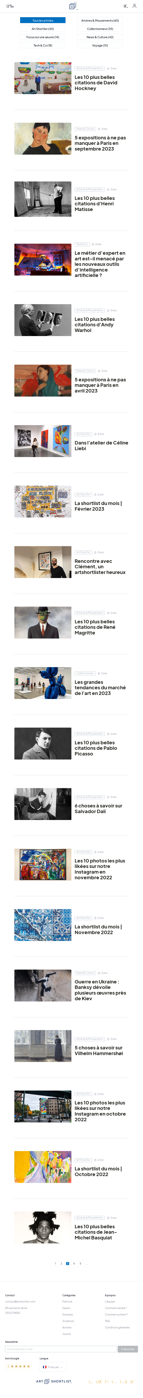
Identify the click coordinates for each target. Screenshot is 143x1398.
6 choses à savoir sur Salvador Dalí (98, 808)
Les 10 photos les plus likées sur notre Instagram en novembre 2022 (100, 869)
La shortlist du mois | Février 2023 (98, 505)
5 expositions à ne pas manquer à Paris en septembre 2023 (100, 143)
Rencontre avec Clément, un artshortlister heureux (100, 566)
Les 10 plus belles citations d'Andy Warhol (95, 324)
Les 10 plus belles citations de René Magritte (95, 627)
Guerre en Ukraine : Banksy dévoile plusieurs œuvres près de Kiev (100, 990)
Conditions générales (117, 1327)
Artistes (66, 1327)
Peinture (67, 1301)
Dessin (66, 1308)
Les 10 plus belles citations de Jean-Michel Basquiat (96, 1232)
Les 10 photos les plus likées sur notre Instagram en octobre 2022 (100, 1111)
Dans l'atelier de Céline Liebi (101, 445)
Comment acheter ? (116, 1314)
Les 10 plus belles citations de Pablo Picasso (96, 748)
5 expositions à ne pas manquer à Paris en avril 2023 (100, 385)
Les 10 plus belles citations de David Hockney (96, 82)
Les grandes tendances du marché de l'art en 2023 (100, 687)
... (87, 1263)
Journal (66, 1333)
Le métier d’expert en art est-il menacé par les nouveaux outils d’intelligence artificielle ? (100, 264)
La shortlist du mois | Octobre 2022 (98, 1171)
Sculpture (68, 1321)
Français (53, 1367)
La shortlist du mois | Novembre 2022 (98, 929)
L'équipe (110, 1301)
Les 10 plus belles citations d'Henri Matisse (95, 203)
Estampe (67, 1314)
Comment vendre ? (116, 1308)
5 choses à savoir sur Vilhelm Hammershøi (99, 1050)
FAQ (107, 1321)
